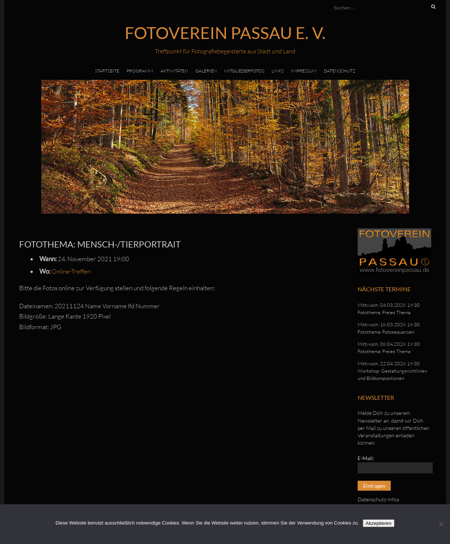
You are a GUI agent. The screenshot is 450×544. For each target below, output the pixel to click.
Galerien (206, 71)
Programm (140, 71)
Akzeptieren (378, 523)
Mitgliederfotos (244, 71)
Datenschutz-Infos (378, 499)
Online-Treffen (71, 271)
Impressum (303, 71)
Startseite (107, 71)
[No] (440, 524)
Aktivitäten (174, 71)
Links (278, 71)
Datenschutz (339, 71)
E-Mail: (366, 458)
